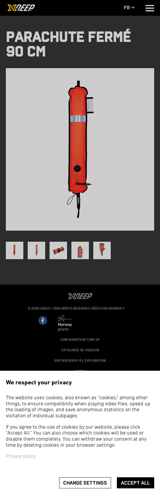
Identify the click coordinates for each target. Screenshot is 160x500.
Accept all (135, 483)
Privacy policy (21, 456)
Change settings (85, 483)
